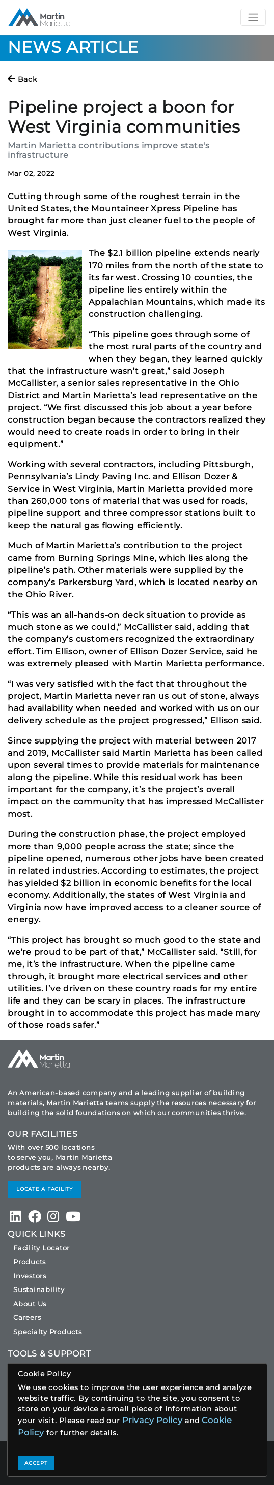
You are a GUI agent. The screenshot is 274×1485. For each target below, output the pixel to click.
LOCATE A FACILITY (44, 1189)
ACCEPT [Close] (36, 1463)
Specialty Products (47, 1332)
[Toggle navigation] (253, 17)
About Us (29, 1304)
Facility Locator (41, 1248)
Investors (29, 1276)
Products (29, 1261)
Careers (27, 1317)
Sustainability (39, 1289)
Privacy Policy (152, 1420)
